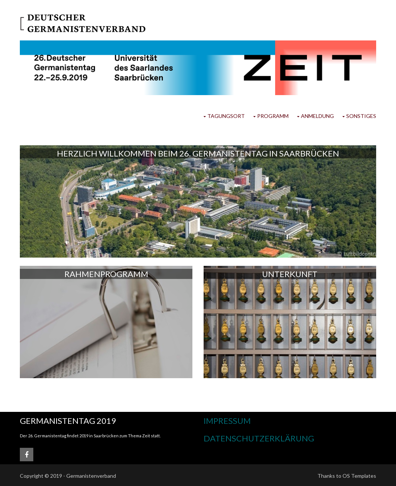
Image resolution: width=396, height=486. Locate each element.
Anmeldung (317, 116)
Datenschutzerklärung (259, 438)
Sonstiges (361, 116)
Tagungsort (226, 116)
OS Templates (359, 476)
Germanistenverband (91, 476)
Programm (273, 116)
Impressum (227, 421)
